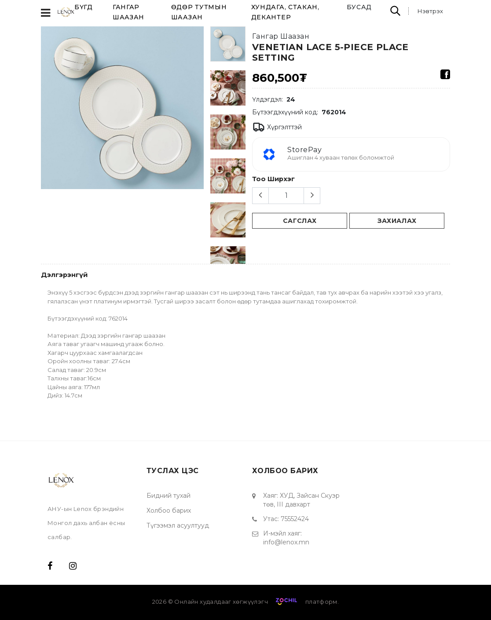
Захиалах (397, 221)
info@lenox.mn (286, 542)
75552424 (295, 519)
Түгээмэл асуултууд (178, 525)
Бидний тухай (169, 496)
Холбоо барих (169, 510)
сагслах (300, 221)
